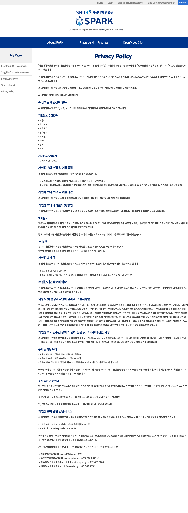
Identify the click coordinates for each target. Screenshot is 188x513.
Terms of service (9, 85)
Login (110, 2)
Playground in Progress (94, 42)
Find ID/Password (9, 78)
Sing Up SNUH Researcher (130, 2)
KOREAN (182, 2)
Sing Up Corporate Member (161, 2)
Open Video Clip (133, 42)
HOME (100, 2)
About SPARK (55, 42)
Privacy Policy (7, 91)
